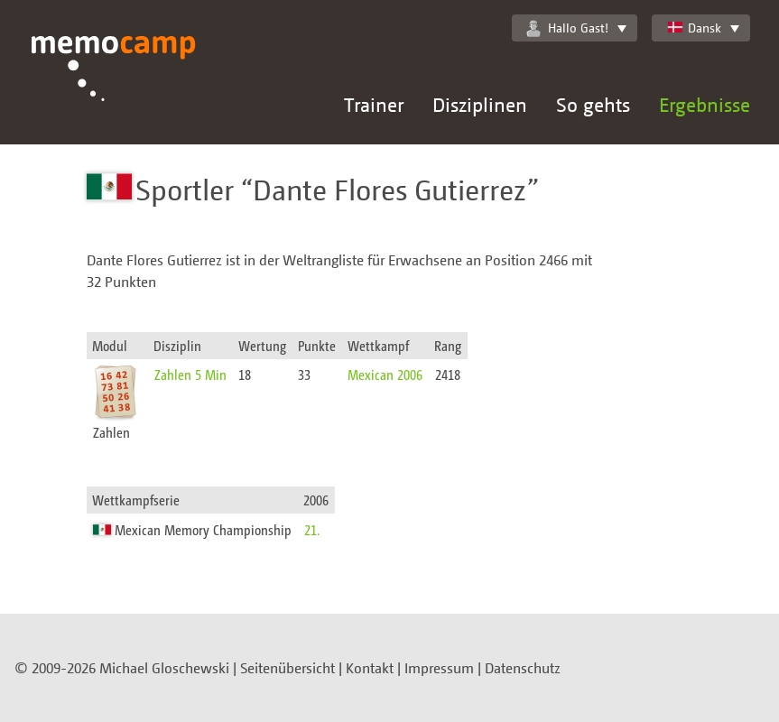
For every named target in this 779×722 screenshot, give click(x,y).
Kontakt (370, 668)
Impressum (439, 668)
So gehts (593, 104)
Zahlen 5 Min (190, 374)
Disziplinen (479, 104)
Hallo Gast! (567, 28)
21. (312, 529)
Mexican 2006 (385, 374)
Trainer (373, 104)
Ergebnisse (704, 104)
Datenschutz (523, 668)
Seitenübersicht (287, 668)
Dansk (693, 27)
